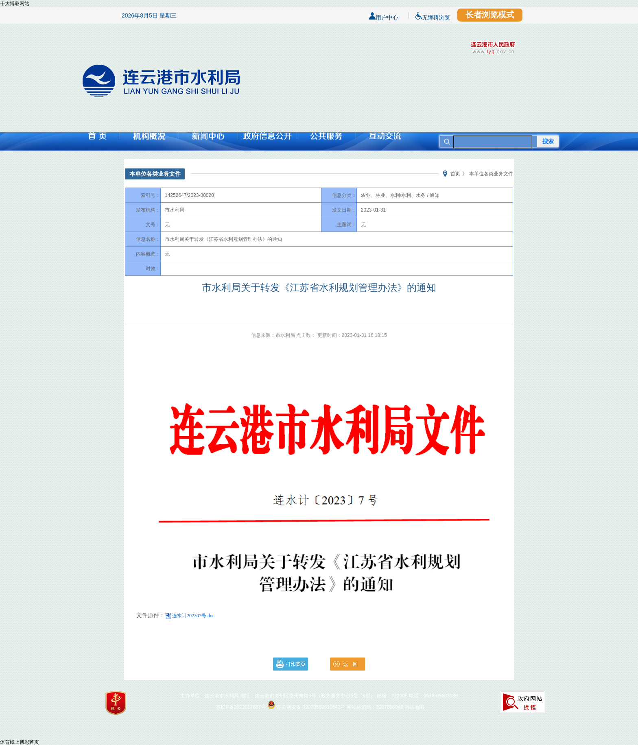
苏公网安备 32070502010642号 (311, 707)
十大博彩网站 (14, 4)
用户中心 (383, 15)
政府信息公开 (267, 136)
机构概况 (149, 136)
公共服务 (326, 136)
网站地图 (414, 707)
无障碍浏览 (432, 15)
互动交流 (385, 136)
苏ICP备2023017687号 (241, 707)
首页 (97, 136)
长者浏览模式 (489, 14)
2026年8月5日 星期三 (149, 15)
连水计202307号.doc (193, 615)
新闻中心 (208, 136)
